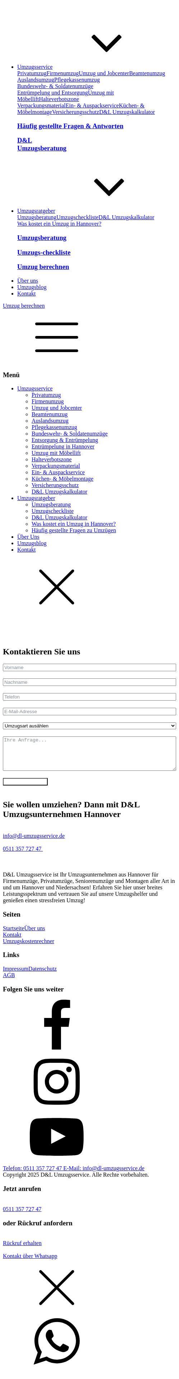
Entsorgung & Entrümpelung (65, 440)
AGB (9, 982)
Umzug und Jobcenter (104, 73)
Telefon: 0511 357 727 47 (33, 1175)
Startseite (13, 935)
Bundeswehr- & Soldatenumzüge (55, 86)
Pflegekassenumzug (77, 80)
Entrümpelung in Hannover (63, 446)
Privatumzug (32, 73)
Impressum (15, 975)
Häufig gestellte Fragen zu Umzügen (74, 530)
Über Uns (28, 537)
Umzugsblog (32, 543)
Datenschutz (42, 975)
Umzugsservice (35, 388)
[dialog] (89, 505)
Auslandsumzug (35, 80)
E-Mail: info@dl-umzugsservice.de (103, 1175)
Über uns (34, 935)
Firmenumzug (63, 73)
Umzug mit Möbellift (56, 453)
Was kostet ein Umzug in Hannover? (59, 224)
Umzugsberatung (36, 217)
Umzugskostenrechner (28, 948)
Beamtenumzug (147, 73)
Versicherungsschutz (75, 112)
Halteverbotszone (59, 99)
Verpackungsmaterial (41, 105)
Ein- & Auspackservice (92, 105)
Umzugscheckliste (77, 217)
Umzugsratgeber (36, 498)
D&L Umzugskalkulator (127, 112)
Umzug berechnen (24, 306)
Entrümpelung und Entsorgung (52, 93)
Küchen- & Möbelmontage (62, 479)
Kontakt (26, 550)
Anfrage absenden (25, 788)
